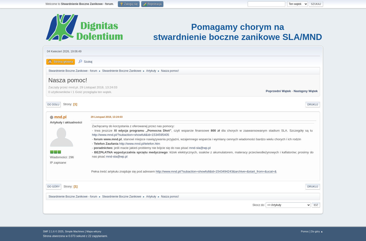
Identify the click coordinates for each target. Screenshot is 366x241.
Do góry (53, 186)
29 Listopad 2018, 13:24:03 (107, 116)
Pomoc (305, 231)
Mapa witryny (93, 231)
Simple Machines (74, 231)
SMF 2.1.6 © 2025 (53, 231)
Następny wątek (306, 91)
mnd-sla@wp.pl (200, 148)
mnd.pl (60, 117)
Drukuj (312, 104)
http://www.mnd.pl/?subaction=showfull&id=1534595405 (130, 135)
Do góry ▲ (317, 231)
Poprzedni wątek (278, 91)
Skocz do (258, 204)
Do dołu (53, 104)
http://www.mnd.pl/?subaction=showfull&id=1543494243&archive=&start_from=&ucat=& (216, 171)
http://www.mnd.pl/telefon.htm (139, 143)
